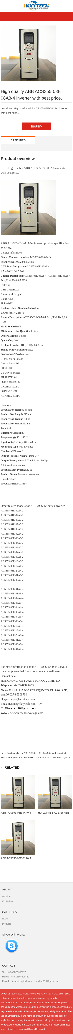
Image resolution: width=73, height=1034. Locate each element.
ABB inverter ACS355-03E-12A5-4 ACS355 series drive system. (39, 757)
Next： (4, 757)
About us (6, 896)
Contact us (7, 901)
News (5, 918)
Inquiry (36, 126)
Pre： (3, 753)
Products (6, 924)
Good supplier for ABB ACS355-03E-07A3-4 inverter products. (37, 753)
